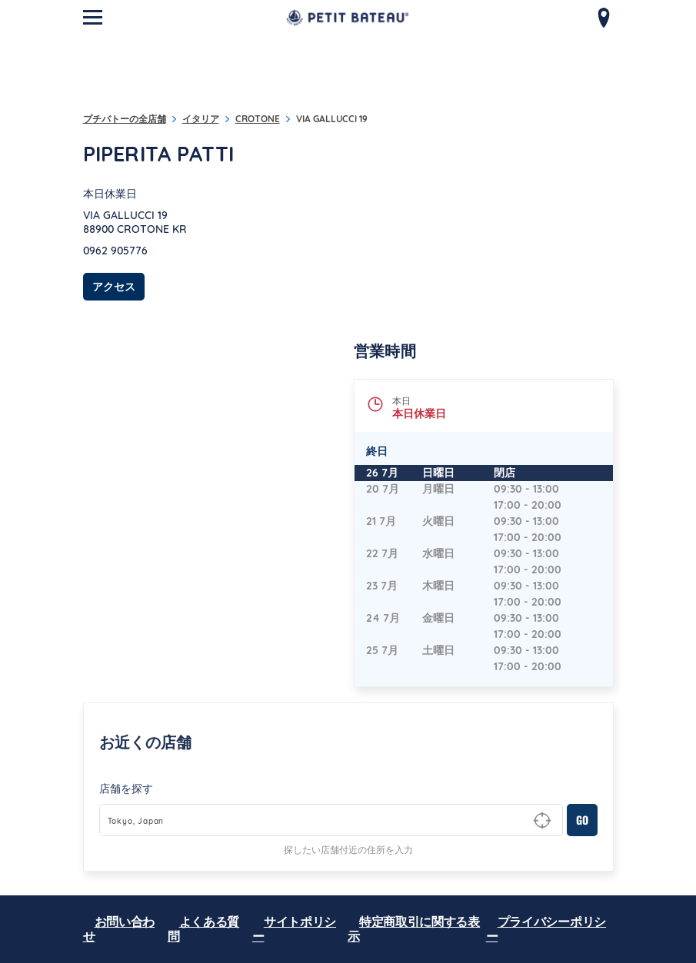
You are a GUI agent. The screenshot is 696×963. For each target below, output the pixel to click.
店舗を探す (126, 788)
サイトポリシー (294, 929)
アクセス (118, 286)
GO (582, 820)
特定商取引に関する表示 (414, 929)
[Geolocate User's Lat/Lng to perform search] (542, 821)
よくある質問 (204, 929)
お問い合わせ (119, 929)
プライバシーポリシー (546, 929)
